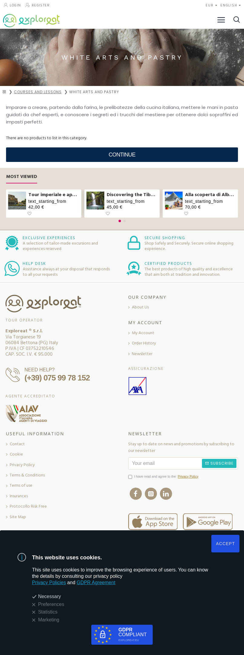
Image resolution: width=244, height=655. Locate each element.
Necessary (49, 596)
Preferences (51, 604)
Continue (122, 155)
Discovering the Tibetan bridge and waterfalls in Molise (132, 195)
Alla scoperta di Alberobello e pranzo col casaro (210, 195)
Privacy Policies (49, 582)
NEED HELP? (39, 369)
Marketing (48, 619)
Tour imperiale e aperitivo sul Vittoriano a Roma (53, 195)
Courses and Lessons (38, 91)
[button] (120, 221)
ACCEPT (225, 543)
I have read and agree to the (164, 476)
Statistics (47, 611)
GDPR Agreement (96, 582)
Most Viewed (21, 177)
